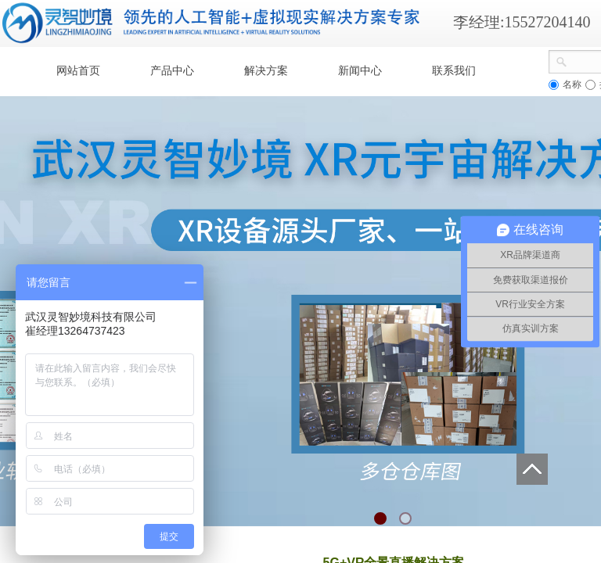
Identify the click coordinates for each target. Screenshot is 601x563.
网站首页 (78, 71)
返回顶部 (532, 469)
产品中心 (172, 71)
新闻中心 (360, 71)
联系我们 (454, 71)
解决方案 (266, 71)
